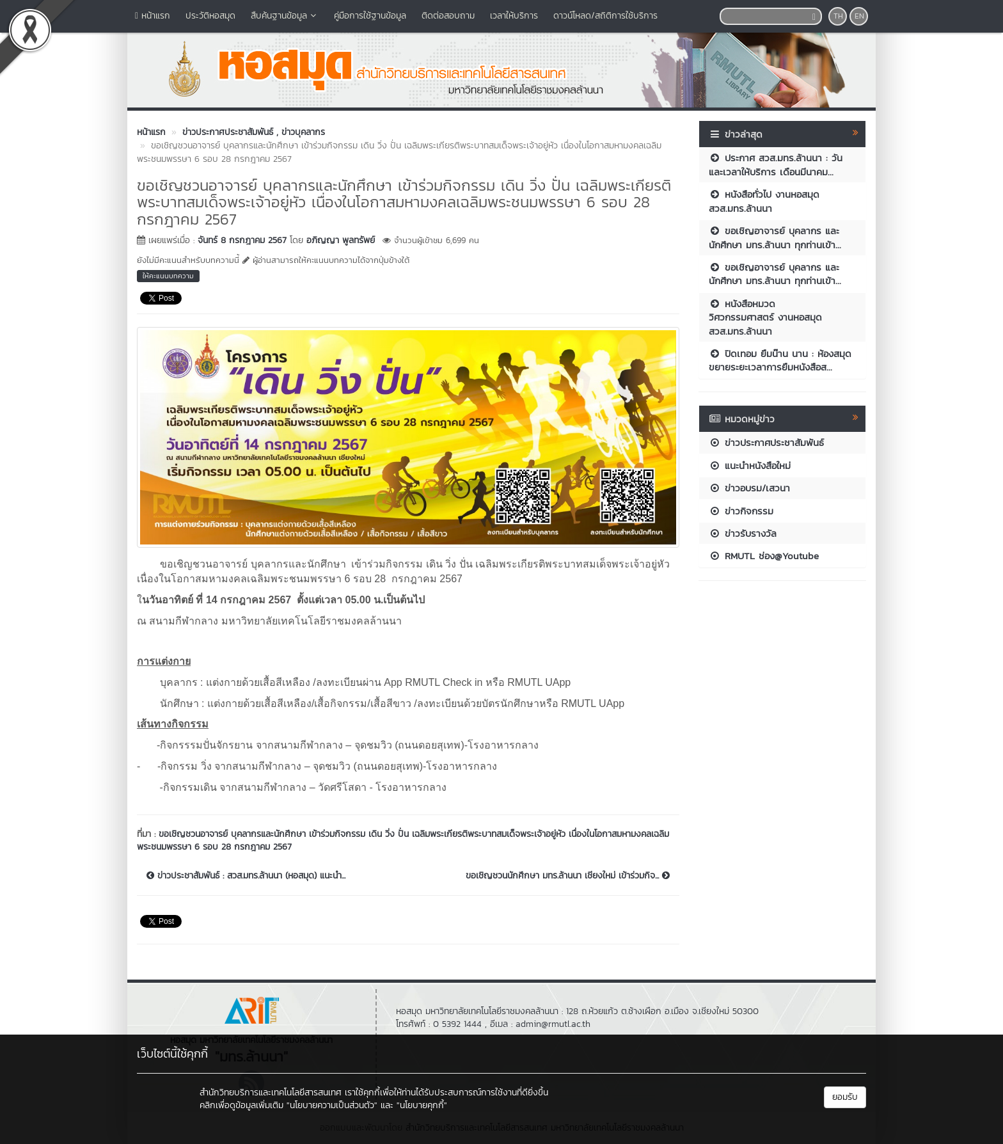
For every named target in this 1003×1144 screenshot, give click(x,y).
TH (838, 16)
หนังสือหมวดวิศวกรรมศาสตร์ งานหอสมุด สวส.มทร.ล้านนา (765, 317)
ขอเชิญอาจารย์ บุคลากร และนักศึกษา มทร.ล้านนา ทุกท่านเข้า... (775, 237)
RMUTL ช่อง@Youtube (764, 555)
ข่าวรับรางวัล (743, 533)
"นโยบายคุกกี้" (422, 1105)
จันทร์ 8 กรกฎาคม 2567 (242, 240)
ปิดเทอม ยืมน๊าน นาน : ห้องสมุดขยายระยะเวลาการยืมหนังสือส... (780, 360)
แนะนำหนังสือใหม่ (750, 465)
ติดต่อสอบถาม (448, 15)
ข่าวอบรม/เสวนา (749, 488)
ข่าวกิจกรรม (741, 511)
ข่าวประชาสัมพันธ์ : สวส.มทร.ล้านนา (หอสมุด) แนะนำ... (245, 876)
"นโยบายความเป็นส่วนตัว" (332, 1105)
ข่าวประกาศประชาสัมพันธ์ (766, 442)
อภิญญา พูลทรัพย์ (340, 240)
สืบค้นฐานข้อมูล (285, 15)
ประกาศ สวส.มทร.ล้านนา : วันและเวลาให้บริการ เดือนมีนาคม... (775, 164)
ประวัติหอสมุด (210, 15)
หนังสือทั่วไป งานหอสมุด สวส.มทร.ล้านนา (764, 201)
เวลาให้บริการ (514, 15)
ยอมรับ (845, 1097)
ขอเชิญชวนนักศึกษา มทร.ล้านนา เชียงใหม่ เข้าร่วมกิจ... (568, 876)
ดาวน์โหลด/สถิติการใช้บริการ (605, 15)
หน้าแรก (152, 15)
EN (859, 16)
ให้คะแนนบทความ (168, 276)
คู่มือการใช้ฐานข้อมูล (370, 15)
